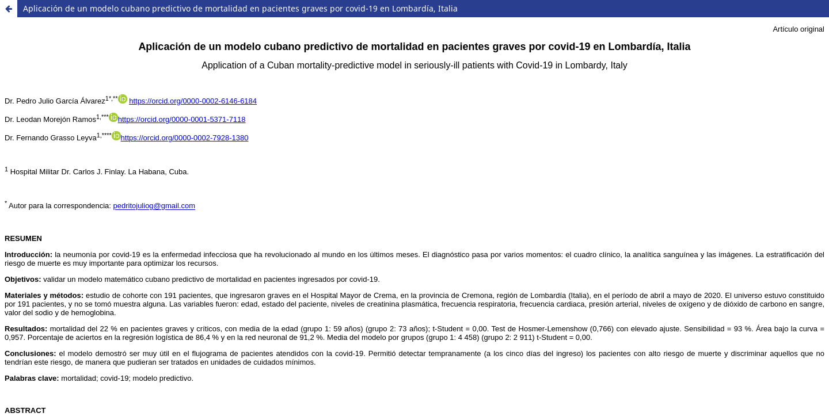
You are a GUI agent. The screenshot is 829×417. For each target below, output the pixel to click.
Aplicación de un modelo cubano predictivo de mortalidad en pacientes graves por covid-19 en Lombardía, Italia (240, 8)
